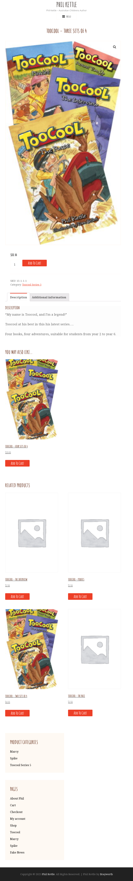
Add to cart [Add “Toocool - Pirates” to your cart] (80, 596)
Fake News (17, 852)
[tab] (18, 297)
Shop (13, 825)
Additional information (49, 297)
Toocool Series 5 (31, 284)
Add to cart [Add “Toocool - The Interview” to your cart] (17, 596)
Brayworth (106, 874)
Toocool (15, 832)
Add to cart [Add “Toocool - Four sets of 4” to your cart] (17, 463)
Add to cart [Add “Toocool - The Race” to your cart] (80, 713)
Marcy (14, 751)
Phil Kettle (66, 4)
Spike (13, 758)
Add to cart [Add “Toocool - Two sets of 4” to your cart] (17, 713)
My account (17, 819)
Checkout (16, 812)
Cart (13, 805)
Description (18, 297)
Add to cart (34, 263)
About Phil (17, 798)
